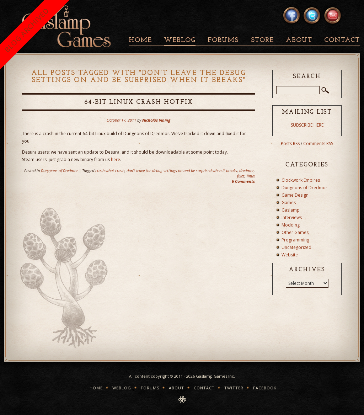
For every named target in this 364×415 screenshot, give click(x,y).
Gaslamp (291, 210)
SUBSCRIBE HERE (307, 125)
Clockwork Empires (301, 180)
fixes (241, 176)
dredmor (246, 170)
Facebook (265, 387)
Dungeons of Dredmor (59, 170)
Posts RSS (290, 143)
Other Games (295, 232)
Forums (223, 40)
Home (140, 40)
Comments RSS (318, 143)
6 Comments (243, 181)
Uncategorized (296, 247)
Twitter (233, 387)
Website (290, 255)
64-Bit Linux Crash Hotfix (138, 102)
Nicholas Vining (156, 120)
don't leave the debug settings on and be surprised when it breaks (182, 170)
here (115, 159)
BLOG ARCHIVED (26, 30)
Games (289, 202)
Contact (342, 40)
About (299, 40)
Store (262, 40)
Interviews (292, 217)
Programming (295, 240)
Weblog (180, 40)
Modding (291, 225)
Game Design (295, 195)
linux (251, 176)
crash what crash (109, 170)
